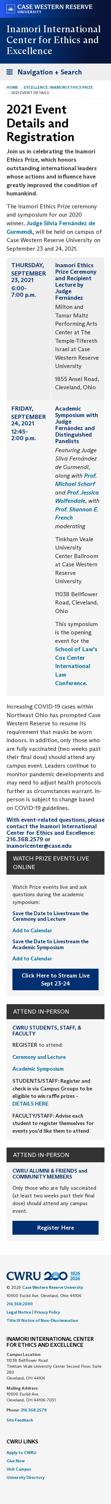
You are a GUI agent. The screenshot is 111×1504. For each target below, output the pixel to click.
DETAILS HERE (30, 1104)
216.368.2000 (20, 1304)
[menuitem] (55, 1452)
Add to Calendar (32, 930)
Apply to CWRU (21, 1452)
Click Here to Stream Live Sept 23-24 (56, 979)
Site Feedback (20, 1420)
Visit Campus (19, 1469)
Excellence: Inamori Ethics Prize (58, 87)
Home (12, 87)
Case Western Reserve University (52, 1287)
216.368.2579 (34, 1410)
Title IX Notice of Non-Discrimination (42, 1320)
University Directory (26, 1477)
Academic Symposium (38, 1069)
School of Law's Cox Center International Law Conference (76, 666)
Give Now (16, 1461)
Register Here (55, 1227)
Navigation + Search (42, 73)
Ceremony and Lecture (39, 1057)
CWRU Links (22, 1442)
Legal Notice (19, 1312)
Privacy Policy (47, 1312)
